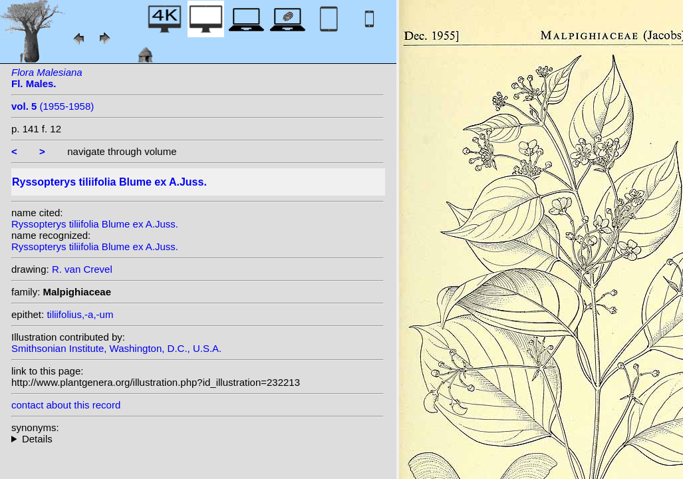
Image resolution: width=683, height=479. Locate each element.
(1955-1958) (52, 106)
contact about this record (65, 404)
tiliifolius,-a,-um (80, 314)
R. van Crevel (82, 269)
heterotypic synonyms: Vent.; (197, 438)
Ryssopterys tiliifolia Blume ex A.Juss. (94, 224)
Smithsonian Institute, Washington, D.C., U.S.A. (116, 348)
